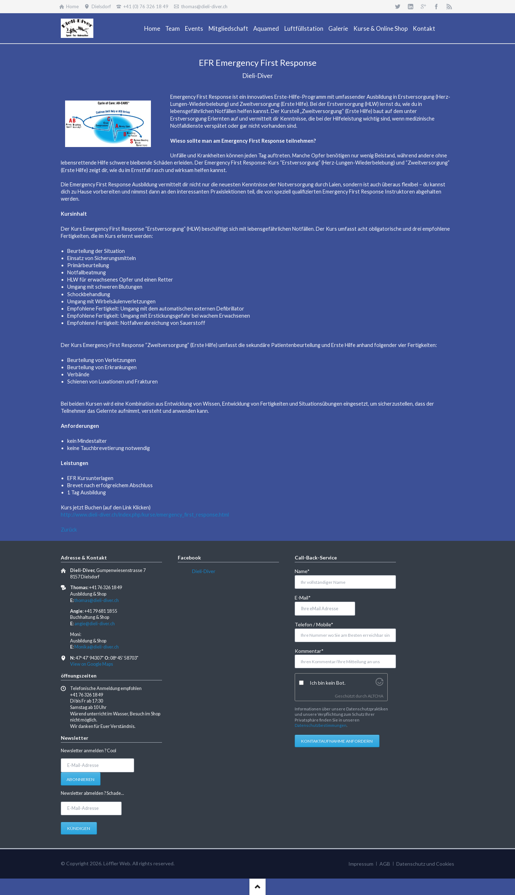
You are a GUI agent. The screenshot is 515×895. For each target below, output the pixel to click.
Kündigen (78, 828)
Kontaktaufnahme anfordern (337, 741)
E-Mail (306, 597)
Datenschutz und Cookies (425, 864)
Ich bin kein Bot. (327, 683)
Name (306, 570)
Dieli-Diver (203, 571)
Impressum (360, 864)
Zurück (69, 530)
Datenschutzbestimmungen (321, 725)
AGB (384, 864)
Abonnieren (80, 779)
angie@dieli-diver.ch (94, 623)
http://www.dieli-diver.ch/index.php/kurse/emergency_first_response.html (145, 515)
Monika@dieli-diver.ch (96, 647)
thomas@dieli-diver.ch (96, 600)
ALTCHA (375, 696)
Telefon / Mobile (314, 624)
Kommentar (309, 650)
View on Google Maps (91, 664)
